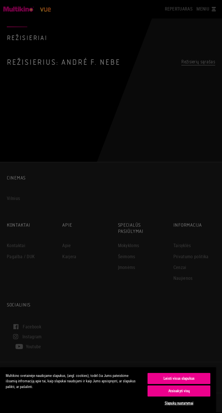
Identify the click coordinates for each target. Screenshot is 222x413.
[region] (108, 390)
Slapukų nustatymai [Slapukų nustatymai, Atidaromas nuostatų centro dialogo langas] (179, 403)
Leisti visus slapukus (178, 378)
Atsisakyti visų (179, 390)
